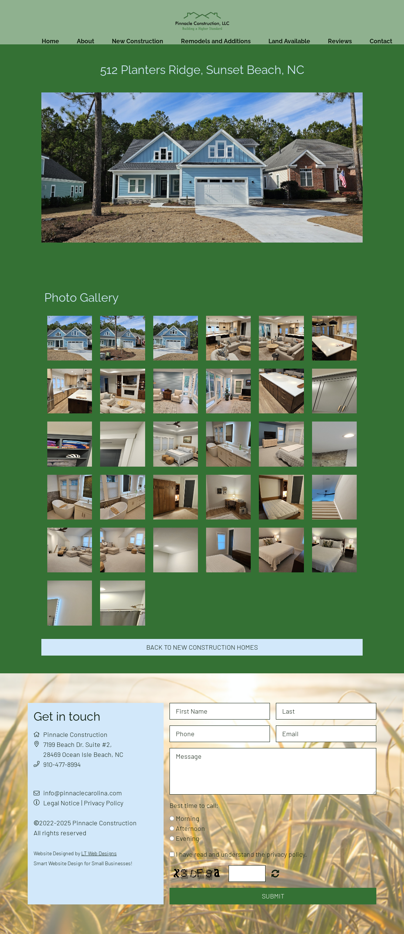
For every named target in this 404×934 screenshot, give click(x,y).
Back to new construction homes (202, 647)
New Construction (137, 41)
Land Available (289, 41)
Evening (187, 838)
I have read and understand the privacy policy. (241, 854)
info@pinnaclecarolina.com (82, 793)
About (85, 41)
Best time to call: (194, 805)
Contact (381, 41)
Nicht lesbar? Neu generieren (275, 873)
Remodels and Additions (216, 41)
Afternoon (190, 828)
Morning (187, 818)
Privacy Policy (103, 803)
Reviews (340, 41)
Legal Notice (61, 803)
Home (50, 41)
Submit (273, 896)
